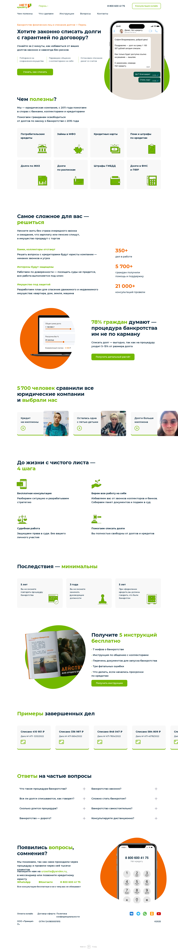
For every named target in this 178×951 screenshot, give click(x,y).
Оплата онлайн (25, 914)
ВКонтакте (46, 882)
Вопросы (85, 13)
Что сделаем (46, 13)
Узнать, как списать (35, 72)
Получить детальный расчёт (113, 357)
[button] (42, 423)
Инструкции (67, 13)
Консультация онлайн (146, 6)
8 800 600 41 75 (116, 6)
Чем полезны (25, 13)
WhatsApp (24, 882)
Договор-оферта (46, 914)
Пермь (43, 6)
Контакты (102, 13)
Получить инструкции (109, 683)
